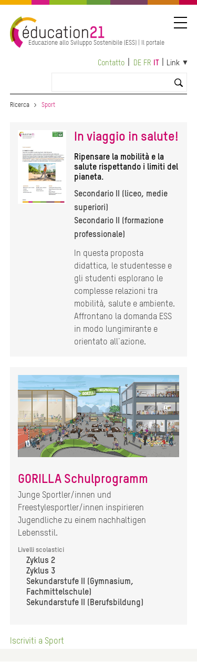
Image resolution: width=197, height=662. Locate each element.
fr (147, 63)
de (137, 63)
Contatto (111, 63)
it (156, 63)
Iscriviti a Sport (37, 641)
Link (173, 63)
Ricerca (19, 105)
